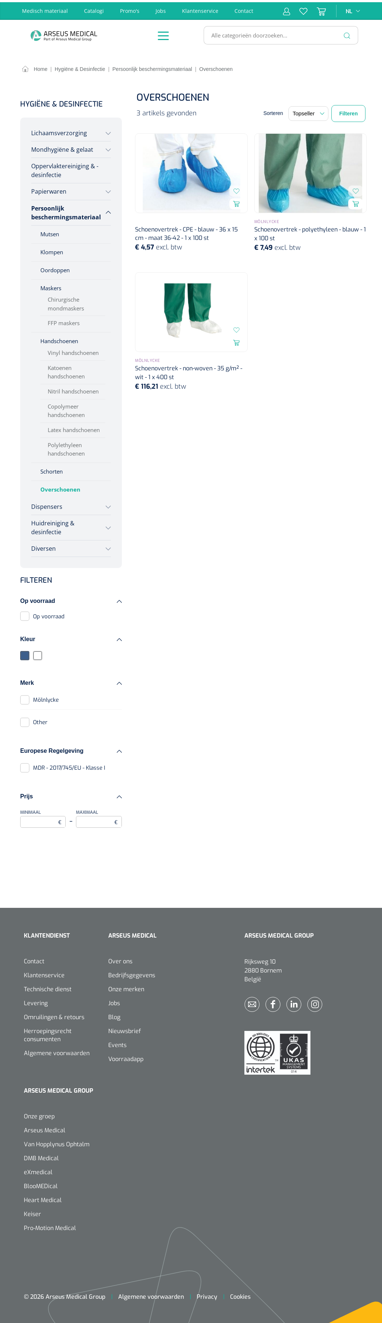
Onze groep (39, 1114)
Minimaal (43, 816)
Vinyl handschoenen (73, 350)
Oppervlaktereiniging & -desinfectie (64, 168)
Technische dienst (48, 987)
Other (40, 720)
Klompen (51, 250)
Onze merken (126, 987)
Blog (114, 1015)
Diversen (43, 546)
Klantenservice (200, 8)
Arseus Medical (44, 1128)
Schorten (51, 469)
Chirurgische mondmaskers (66, 301)
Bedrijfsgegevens (131, 973)
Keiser (32, 1212)
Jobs (161, 8)
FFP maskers (64, 320)
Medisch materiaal (45, 8)
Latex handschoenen (74, 427)
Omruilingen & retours (54, 1015)
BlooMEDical (41, 1184)
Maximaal (98, 816)
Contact (243, 8)
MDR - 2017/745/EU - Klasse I (69, 765)
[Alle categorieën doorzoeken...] (277, 33)
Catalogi (94, 8)
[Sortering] (308, 111)
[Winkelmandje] (317, 9)
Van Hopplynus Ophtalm (57, 1142)
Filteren (348, 111)
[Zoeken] (347, 33)
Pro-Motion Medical (50, 1226)
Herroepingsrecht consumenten (48, 1033)
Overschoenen (60, 487)
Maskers (50, 285)
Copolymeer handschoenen (66, 408)
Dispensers (46, 504)
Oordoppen (55, 267)
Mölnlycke (46, 697)
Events (117, 1043)
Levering (36, 1001)
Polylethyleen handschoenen (66, 447)
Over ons (120, 959)
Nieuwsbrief (124, 1029)
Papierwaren (48, 189)
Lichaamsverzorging (59, 131)
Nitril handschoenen (73, 389)
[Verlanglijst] (299, 9)
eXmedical (38, 1170)
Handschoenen (59, 338)
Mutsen (49, 232)
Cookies (240, 1294)
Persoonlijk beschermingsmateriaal (66, 210)
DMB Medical (41, 1156)
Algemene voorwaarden (57, 1051)
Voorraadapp (125, 1057)
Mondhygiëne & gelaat (62, 147)
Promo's (129, 8)
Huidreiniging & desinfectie (52, 525)
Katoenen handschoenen (66, 370)
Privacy (207, 1294)
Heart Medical (43, 1198)
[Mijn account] (286, 9)
